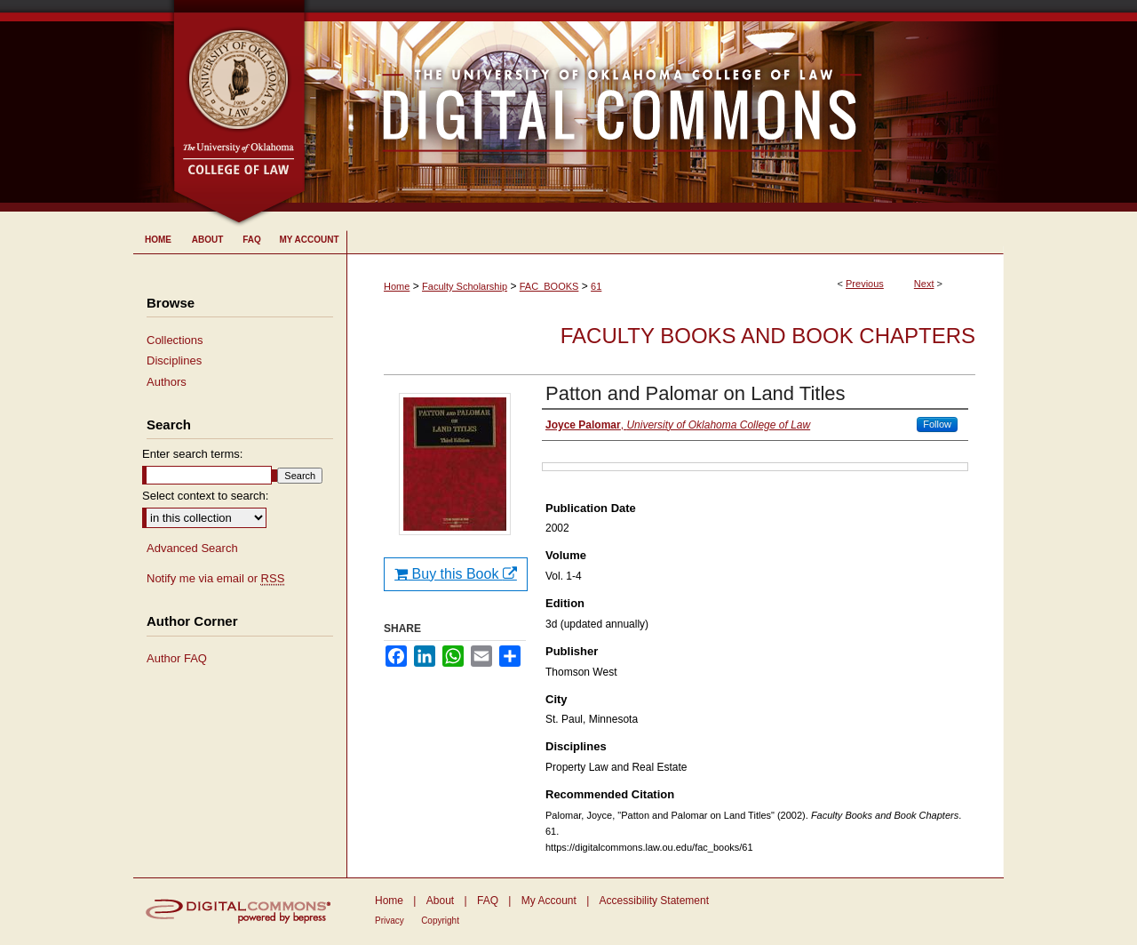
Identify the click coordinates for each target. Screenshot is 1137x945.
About (440, 900)
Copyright (440, 920)
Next (924, 283)
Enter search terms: (192, 453)
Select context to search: (205, 495)
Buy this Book (455, 573)
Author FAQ (177, 658)
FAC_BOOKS (549, 286)
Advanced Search (192, 548)
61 (596, 286)
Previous (865, 283)
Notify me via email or (215, 579)
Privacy (389, 920)
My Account (548, 900)
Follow (937, 424)
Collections (175, 340)
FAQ (487, 900)
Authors (167, 381)
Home (396, 286)
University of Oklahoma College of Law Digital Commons (655, 106)
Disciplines (174, 360)
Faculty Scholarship (464, 286)
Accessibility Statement (654, 900)
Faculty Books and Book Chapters (768, 336)
